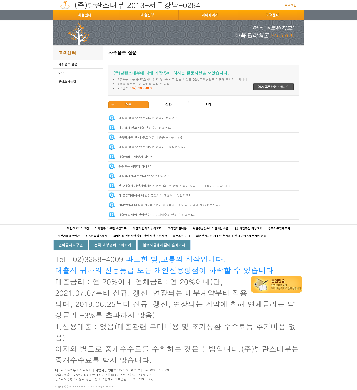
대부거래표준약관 (69, 236)
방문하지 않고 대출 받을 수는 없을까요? (145, 127)
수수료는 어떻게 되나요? (135, 166)
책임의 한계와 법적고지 (147, 228)
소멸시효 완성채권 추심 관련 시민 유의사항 (140, 236)
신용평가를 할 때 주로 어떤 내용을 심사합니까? (150, 137)
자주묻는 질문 (67, 64)
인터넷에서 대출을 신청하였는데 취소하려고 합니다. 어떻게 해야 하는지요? (169, 205)
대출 (128, 104)
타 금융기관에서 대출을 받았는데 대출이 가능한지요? (154, 195)
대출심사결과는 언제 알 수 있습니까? (143, 176)
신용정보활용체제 (96, 236)
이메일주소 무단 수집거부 (110, 228)
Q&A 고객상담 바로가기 (273, 86)
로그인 (291, 5)
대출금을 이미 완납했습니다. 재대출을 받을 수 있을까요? (157, 214)
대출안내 (84, 14)
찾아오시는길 (67, 81)
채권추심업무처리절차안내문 (210, 228)
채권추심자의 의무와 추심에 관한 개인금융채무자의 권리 (231, 236)
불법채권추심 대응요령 (248, 228)
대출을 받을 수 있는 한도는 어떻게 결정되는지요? (151, 147)
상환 (168, 104)
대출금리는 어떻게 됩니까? (136, 156)
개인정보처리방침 (78, 228)
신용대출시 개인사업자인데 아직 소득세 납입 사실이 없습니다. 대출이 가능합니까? (174, 185)
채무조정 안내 (181, 236)
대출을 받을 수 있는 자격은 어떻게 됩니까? (147, 118)
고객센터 (272, 14)
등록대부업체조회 (279, 228)
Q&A (61, 73)
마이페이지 (210, 14)
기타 (208, 104)
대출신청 (147, 14)
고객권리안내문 (177, 228)
